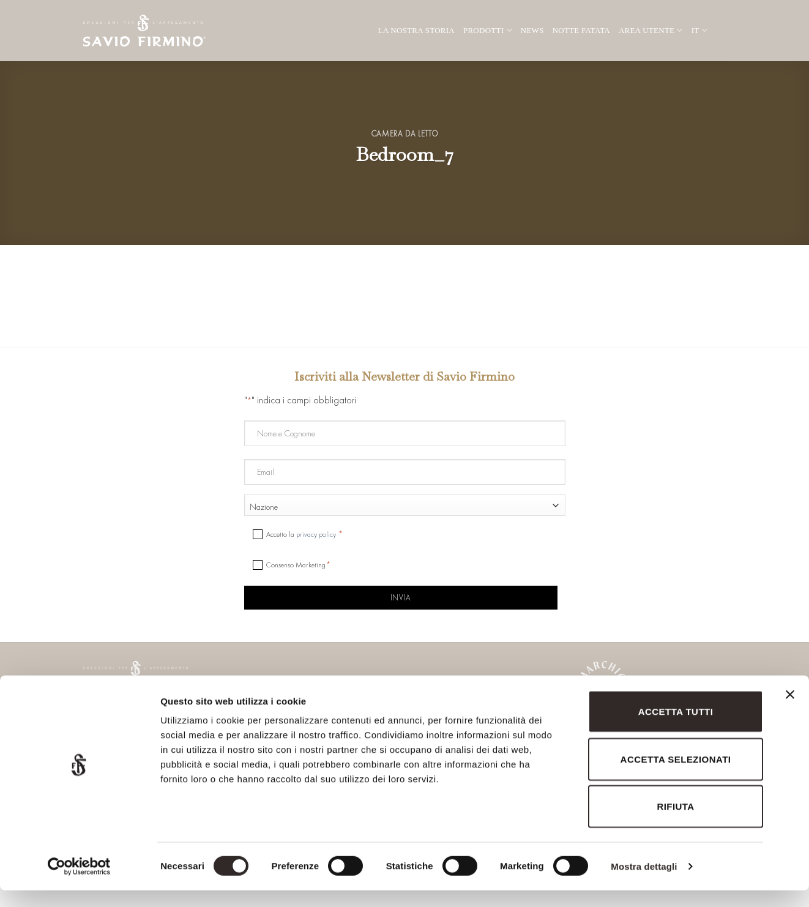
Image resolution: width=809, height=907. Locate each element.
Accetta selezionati (676, 776)
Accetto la (302, 534)
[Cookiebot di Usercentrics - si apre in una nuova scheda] (79, 883)
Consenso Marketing (296, 565)
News (532, 30)
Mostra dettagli (644, 883)
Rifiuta (675, 823)
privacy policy (316, 534)
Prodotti (487, 30)
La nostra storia (416, 30)
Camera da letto (404, 134)
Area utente (651, 30)
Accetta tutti (676, 728)
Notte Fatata (581, 30)
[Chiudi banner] (790, 718)
